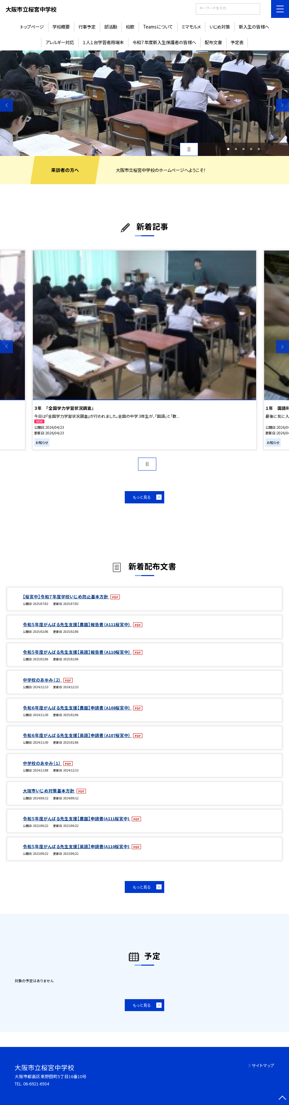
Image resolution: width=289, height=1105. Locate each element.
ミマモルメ (191, 27)
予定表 (237, 42)
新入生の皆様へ (254, 27)
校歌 (130, 27)
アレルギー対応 (59, 42)
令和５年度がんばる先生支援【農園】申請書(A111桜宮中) (76, 818)
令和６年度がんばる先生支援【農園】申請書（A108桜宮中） (77, 707)
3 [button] (243, 149)
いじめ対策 (219, 27)
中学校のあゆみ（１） (42, 763)
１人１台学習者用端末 (103, 42)
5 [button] (258, 149)
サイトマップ (263, 1065)
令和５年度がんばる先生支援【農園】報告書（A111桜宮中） (77, 624)
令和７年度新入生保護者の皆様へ (164, 42)
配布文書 (213, 42)
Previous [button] (6, 105)
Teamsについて (158, 27)
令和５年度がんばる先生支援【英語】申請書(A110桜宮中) (76, 846)
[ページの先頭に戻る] (282, 1098)
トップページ (32, 27)
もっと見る (142, 497)
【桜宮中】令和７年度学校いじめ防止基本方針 (66, 596)
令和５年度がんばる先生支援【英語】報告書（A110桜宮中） (77, 652)
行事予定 (87, 27)
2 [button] (236, 149)
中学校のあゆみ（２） (42, 680)
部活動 (110, 27)
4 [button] (251, 149)
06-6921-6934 (36, 1083)
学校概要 (61, 27)
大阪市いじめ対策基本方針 (49, 790)
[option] (144, 103)
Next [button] (282, 105)
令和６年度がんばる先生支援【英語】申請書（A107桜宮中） (77, 735)
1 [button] (228, 149)
